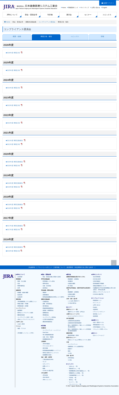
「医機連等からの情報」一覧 (75, 373)
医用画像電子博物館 (98, 283)
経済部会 (45, 288)
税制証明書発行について (99, 285)
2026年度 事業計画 (13, 53)
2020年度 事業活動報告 (15, 162)
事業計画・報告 (46, 36)
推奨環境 (70, 267)
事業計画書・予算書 (22, 303)
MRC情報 (45, 348)
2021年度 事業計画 (13, 144)
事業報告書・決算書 (22, 306)
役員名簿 (19, 294)
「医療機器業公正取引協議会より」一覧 (78, 370)
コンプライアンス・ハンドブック (52, 330)
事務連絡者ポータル (98, 324)
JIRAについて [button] (12, 15)
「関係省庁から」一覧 (74, 368)
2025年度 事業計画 (13, 70)
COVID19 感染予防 (98, 294)
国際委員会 (46, 312)
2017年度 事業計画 (13, 229)
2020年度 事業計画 (13, 165)
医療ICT (70, 348)
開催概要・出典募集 (73, 279)
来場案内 (70, 281)
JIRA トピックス (47, 379)
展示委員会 (46, 306)
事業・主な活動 (21, 281)
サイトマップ (85, 7)
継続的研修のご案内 (73, 335)
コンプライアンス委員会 (47, 22)
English (104, 7)
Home (64, 7)
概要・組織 (17, 36)
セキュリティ (46, 364)
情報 (102, 36)
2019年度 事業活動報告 (15, 183)
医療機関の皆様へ (47, 355)
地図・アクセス (21, 328)
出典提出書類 (71, 283)
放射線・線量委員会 (48, 310)
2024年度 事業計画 (13, 88)
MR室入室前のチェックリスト (51, 352)
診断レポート (46, 366)
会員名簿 (19, 297)
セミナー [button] (87, 15)
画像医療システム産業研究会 (75, 346)
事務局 (44, 292)
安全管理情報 (96, 276)
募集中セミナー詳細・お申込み (76, 311)
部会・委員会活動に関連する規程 (52, 276)
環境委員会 (46, 315)
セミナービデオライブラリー (75, 316)
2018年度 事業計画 (13, 208)
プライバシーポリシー (44, 267)
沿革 (18, 288)
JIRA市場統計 (46, 343)
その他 (70, 353)
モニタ (44, 361)
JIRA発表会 (71, 357)
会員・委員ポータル (98, 322)
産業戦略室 (46, 294)
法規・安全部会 (47, 285)
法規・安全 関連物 (48, 337)
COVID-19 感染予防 (48, 370)
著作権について (59, 267)
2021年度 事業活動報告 (15, 140)
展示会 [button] (69, 15)
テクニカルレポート (48, 346)
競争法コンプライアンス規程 (25, 312)
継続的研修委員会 (47, 321)
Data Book (45, 332)
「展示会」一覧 (72, 379)
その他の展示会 (72, 303)
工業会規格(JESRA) (48, 359)
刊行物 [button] (50, 15)
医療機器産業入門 (47, 339)
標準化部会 (46, 283)
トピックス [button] (107, 15)
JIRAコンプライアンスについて (25, 319)
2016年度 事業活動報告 (15, 247)
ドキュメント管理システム (100, 329)
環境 (69, 351)
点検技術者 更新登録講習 (74, 323)
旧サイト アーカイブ (98, 335)
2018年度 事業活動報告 (15, 204)
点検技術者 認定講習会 (74, 320)
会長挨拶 (19, 276)
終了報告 (70, 285)
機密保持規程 (21, 315)
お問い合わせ (96, 7)
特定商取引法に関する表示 (84, 267)
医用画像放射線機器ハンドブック (52, 350)
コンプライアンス (72, 344)
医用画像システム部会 (49, 281)
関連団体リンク (97, 300)
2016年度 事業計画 (13, 251)
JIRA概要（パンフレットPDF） (25, 333)
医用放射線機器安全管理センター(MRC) (53, 297)
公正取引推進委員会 (48, 319)
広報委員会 (46, 301)
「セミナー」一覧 (72, 382)
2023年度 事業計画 (13, 105)
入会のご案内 (21, 324)
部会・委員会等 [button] (31, 15)
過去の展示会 (71, 296)
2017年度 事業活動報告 (15, 226)
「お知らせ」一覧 (72, 366)
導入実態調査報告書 (48, 334)
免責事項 (32, 267)
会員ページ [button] (108, 3)
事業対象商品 (21, 285)
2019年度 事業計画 (13, 187)
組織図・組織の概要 (22, 292)
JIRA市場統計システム (99, 327)
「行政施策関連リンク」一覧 (75, 375)
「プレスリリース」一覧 (74, 384)
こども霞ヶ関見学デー (74, 301)
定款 (18, 283)
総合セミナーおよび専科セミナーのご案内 (79, 339)
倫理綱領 (19, 310)
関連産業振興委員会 (48, 308)
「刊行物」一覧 (72, 377)
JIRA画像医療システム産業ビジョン (27, 301)
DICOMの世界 (97, 279)
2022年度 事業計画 (13, 123)
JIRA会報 (45, 375)
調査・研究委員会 (47, 303)
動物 (44, 368)
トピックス (75, 36)
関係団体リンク (73, 7)
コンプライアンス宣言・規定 (25, 317)
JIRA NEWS (46, 377)
